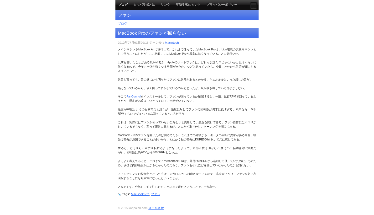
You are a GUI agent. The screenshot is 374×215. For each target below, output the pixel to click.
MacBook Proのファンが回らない (152, 33)
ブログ (123, 4)
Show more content (254, 5)
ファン (155, 194)
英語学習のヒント (188, 4)
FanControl (133, 96)
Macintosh (172, 42)
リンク (165, 4)
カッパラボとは (144, 4)
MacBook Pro (140, 194)
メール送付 (156, 208)
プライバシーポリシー (221, 4)
